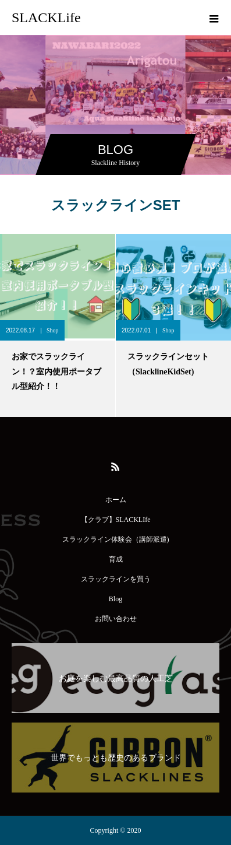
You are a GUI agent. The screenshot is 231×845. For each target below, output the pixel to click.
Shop (53, 330)
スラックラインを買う (116, 579)
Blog (115, 599)
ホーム (115, 500)
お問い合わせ (116, 619)
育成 (116, 559)
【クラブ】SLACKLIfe (116, 520)
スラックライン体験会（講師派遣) (115, 539)
